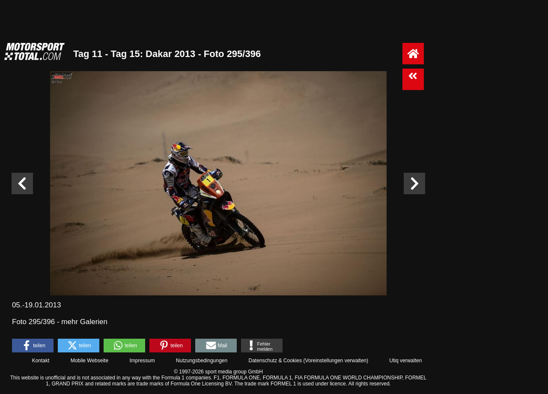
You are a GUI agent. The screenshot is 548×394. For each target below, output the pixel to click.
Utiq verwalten (405, 361)
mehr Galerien (84, 322)
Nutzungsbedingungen (201, 361)
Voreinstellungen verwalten (335, 361)
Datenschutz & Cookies (275, 361)
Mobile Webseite (90, 361)
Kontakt (41, 361)
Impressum (142, 361)
